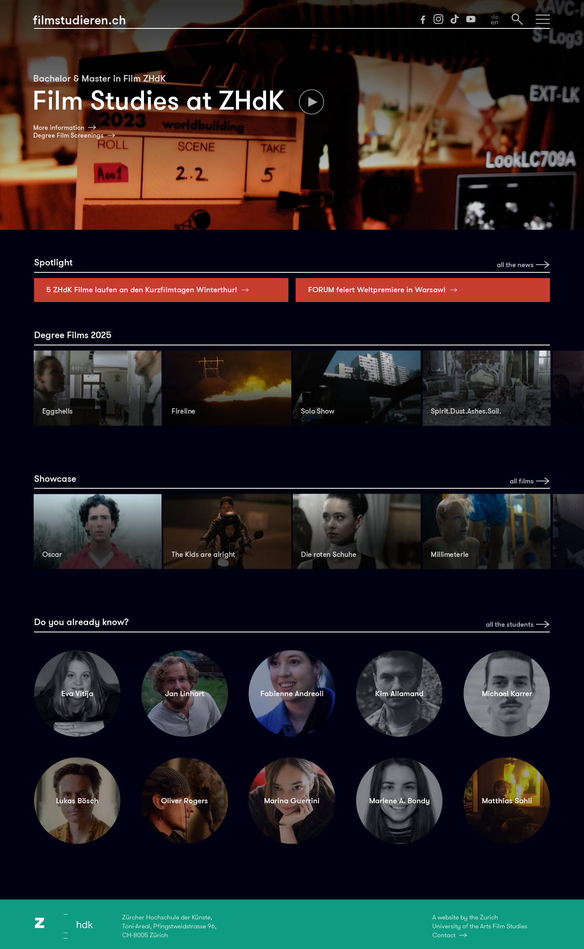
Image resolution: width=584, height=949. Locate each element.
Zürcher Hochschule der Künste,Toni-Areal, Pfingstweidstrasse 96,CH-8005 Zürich (169, 926)
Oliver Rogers (184, 800)
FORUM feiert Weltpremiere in (385, 289)
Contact (443, 935)
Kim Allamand (399, 693)
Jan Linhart (184, 693)
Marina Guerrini (292, 800)
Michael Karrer (507, 693)
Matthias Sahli (507, 800)
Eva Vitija (77, 693)
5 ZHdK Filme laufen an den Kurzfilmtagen (149, 289)
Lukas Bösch (77, 800)
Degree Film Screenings (68, 135)
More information (58, 127)
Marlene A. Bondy (399, 800)
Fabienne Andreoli (292, 693)
